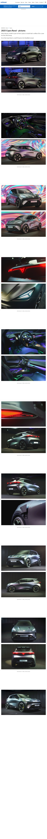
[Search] (45, 2)
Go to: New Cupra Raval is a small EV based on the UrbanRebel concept (17, 38)
